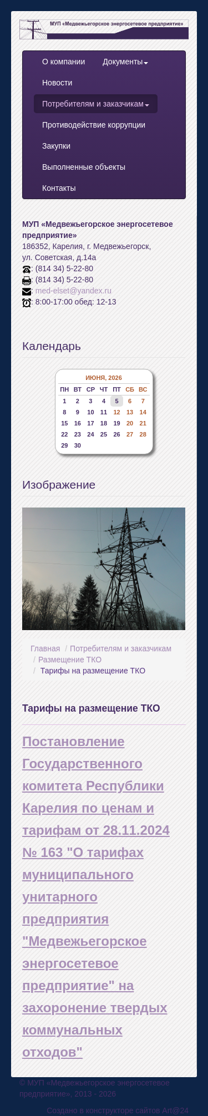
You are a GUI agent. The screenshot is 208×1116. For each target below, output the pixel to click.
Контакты (58, 188)
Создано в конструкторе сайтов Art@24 (118, 1110)
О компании (63, 61)
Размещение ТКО (70, 659)
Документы (125, 61)
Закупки (56, 145)
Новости (57, 82)
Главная (45, 648)
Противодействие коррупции (93, 124)
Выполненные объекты (83, 167)
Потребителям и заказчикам (95, 103)
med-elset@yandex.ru (73, 290)
